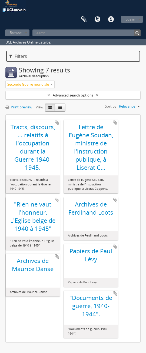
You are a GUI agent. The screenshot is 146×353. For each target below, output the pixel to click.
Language (97, 19)
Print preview (18, 107)
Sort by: (111, 106)
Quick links (111, 19)
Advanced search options (73, 95)
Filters (18, 56)
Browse (16, 32)
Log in (130, 19)
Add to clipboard (57, 122)
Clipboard (84, 19)
